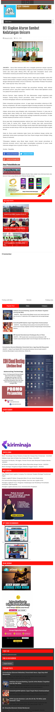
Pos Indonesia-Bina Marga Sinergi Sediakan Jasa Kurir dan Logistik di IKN (22, 466)
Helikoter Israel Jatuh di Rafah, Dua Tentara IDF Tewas (17, 444)
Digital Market (8, 649)
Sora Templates (36, 709)
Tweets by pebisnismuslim (9, 640)
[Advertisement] (27, 411)
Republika (11, 149)
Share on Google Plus (11, 159)
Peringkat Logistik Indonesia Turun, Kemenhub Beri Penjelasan (19, 472)
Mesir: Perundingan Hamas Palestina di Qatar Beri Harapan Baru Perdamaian (23, 441)
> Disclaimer (36, 705)
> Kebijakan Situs (44, 705)
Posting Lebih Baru (7, 285)
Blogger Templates (46, 709)
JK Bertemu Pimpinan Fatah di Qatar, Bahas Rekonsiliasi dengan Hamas (22, 450)
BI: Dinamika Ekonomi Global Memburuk (17, 694)
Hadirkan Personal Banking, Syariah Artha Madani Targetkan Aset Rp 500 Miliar (27, 668)
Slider (20, 38)
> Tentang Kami (29, 705)
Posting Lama (49, 285)
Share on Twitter (26, 153)
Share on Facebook (10, 153)
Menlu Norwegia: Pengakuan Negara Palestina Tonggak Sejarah (20, 452)
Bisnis (16, 38)
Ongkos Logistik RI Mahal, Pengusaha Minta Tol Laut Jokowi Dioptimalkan (22, 464)
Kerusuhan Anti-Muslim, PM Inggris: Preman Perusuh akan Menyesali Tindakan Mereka (26, 446)
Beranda (29, 285)
